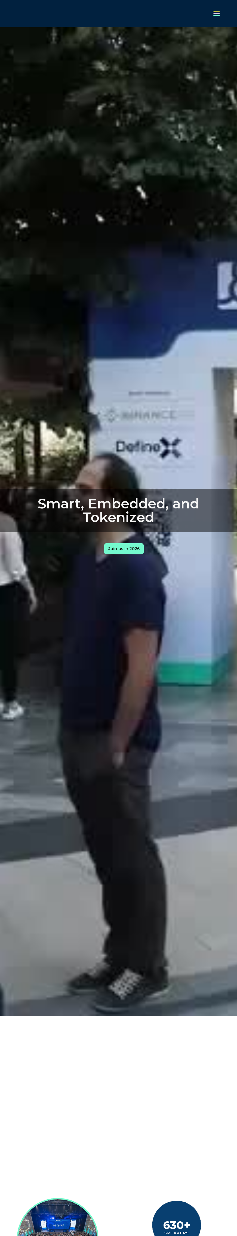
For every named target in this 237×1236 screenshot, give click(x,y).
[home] (13, 13)
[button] (216, 13)
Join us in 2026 (124, 548)
